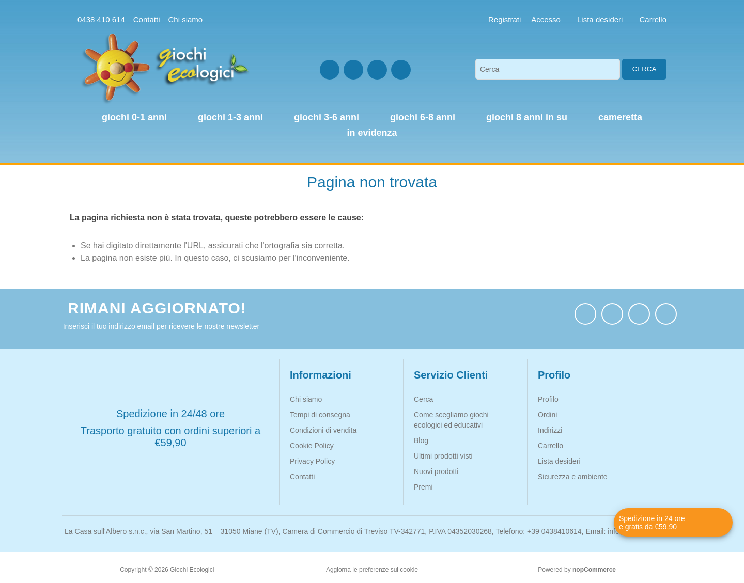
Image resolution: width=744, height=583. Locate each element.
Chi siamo (185, 19)
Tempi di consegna (320, 415)
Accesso (546, 19)
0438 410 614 (101, 19)
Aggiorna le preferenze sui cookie (372, 569)
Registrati (504, 19)
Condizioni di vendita (323, 430)
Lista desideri (559, 461)
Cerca (644, 69)
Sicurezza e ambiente (573, 476)
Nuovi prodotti (436, 471)
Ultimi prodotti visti (443, 456)
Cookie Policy (312, 446)
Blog (421, 440)
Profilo (548, 399)
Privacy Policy (312, 461)
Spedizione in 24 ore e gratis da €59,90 (652, 522)
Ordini (547, 415)
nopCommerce (594, 569)
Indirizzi (550, 430)
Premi (423, 487)
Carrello (550, 446)
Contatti (146, 19)
